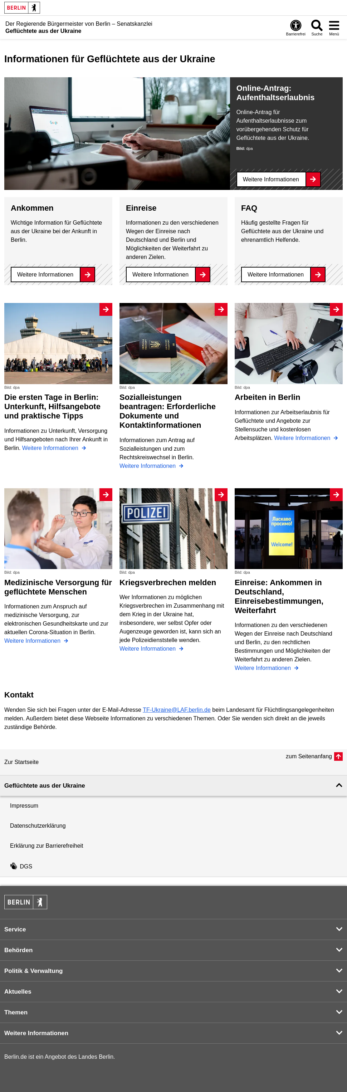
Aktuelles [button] (17, 991)
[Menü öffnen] (334, 27)
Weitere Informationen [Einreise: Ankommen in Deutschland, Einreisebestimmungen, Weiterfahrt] (264, 668)
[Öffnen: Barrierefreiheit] (295, 27)
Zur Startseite (21, 762)
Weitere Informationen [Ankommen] (45, 274)
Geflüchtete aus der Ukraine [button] (44, 785)
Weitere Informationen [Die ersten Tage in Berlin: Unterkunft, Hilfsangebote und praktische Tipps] (51, 448)
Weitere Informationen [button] (36, 1033)
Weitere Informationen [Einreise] (160, 274)
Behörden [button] (18, 950)
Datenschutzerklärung (38, 826)
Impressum (24, 806)
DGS (21, 866)
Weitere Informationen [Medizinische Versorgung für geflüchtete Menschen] (33, 641)
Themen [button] (16, 1012)
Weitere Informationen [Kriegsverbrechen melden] (148, 649)
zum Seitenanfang (309, 756)
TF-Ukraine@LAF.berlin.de (177, 710)
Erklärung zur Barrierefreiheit (46, 846)
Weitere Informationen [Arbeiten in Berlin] (303, 438)
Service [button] (15, 929)
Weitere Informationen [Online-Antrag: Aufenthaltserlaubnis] (271, 179)
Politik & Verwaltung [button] (33, 971)
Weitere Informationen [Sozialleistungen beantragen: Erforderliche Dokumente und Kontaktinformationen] (148, 466)
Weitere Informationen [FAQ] (276, 274)
